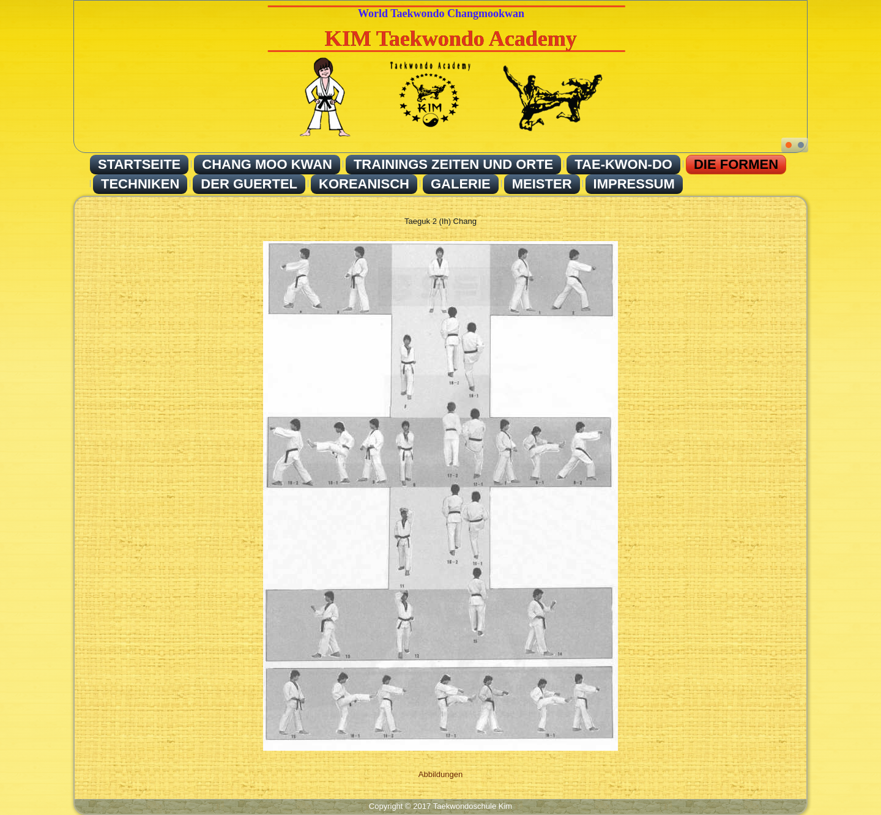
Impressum (634, 184)
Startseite (139, 164)
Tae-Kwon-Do (623, 164)
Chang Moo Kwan (267, 164)
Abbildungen (440, 774)
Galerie (461, 184)
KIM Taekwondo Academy (451, 38)
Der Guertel (249, 184)
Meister (542, 184)
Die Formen (736, 164)
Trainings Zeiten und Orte (453, 164)
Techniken (140, 184)
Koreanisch (364, 184)
